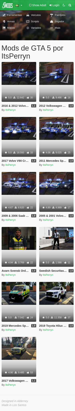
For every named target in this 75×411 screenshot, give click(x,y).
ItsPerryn (10, 109)
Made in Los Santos (14, 405)
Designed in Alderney (15, 401)
